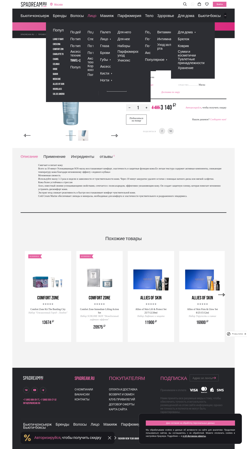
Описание (29, 156)
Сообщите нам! (218, 119)
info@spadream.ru (31, 403)
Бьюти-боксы (209, 16)
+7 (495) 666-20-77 (31, 399)
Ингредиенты (82, 156)
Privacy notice (237, 334)
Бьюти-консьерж (35, 16)
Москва (58, 4)
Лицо (91, 16)
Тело (149, 16)
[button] (185, 4)
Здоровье (165, 16)
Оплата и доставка (123, 389)
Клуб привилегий (122, 399)
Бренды (60, 16)
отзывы (107, 156)
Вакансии (82, 394)
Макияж (107, 16)
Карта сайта (118, 409)
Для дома (186, 16)
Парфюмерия (129, 16)
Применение (54, 156)
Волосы (77, 16)
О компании (84, 389)
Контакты (82, 399)
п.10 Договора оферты (194, 436)
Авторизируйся (193, 107)
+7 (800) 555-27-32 (48, 399)
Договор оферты (121, 404)
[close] (245, 334)
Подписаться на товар (136, 119)
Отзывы (146, 71)
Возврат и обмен (121, 394)
